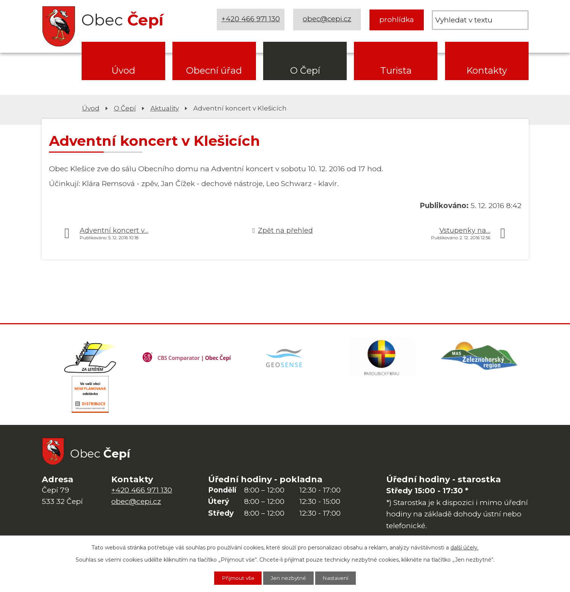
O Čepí (305, 70)
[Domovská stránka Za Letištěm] (90, 358)
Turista (396, 70)
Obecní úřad (214, 70)
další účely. (464, 547)
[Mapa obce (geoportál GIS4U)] (284, 358)
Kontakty (486, 70)
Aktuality (164, 108)
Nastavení (338, 578)
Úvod (123, 70)
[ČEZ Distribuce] (90, 396)
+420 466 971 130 (251, 19)
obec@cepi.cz (327, 19)
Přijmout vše (236, 578)
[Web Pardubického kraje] (382, 358)
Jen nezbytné (289, 578)
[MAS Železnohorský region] (479, 358)
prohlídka (396, 19)
